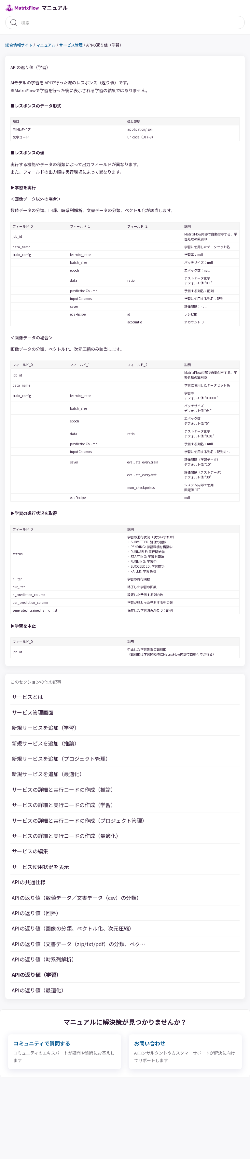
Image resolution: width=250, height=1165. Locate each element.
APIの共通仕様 (29, 882)
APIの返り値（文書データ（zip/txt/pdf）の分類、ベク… (78, 943)
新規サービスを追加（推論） (45, 743)
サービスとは (27, 696)
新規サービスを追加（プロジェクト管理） (61, 758)
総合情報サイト (19, 45)
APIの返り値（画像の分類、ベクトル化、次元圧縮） (73, 928)
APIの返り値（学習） (37, 974)
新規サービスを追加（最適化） (48, 773)
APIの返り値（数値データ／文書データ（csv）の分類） (77, 897)
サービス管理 (71, 45)
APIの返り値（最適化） (39, 990)
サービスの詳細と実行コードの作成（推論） (64, 789)
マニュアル (46, 45)
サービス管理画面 (32, 712)
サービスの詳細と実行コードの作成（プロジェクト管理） (79, 820)
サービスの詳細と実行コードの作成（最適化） (66, 835)
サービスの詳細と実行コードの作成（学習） (64, 804)
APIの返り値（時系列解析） (44, 959)
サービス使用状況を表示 (40, 866)
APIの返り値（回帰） (36, 912)
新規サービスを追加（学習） (45, 727)
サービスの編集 (30, 851)
